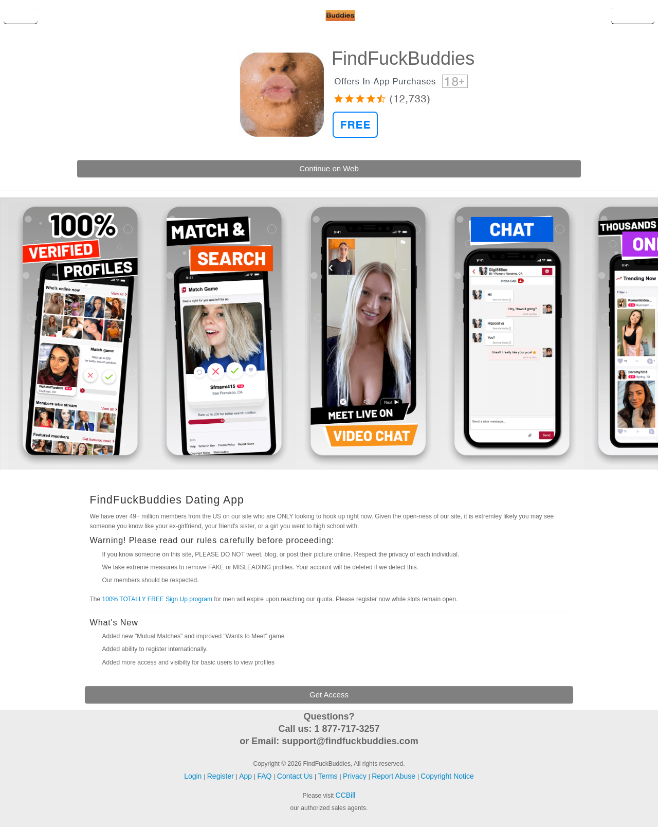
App (246, 776)
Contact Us (296, 776)
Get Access (329, 694)
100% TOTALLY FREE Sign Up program (157, 599)
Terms (328, 776)
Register (632, 15)
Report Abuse (394, 776)
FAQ (266, 776)
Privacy (356, 776)
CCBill (346, 795)
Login (20, 15)
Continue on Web (329, 168)
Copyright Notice (447, 776)
